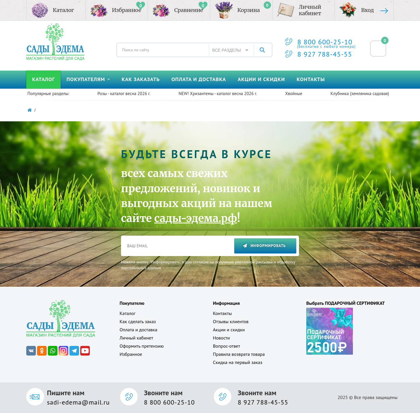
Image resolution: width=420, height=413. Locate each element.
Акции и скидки (261, 79)
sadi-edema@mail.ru (78, 402)
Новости (221, 338)
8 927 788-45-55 (324, 54)
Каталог (43, 79)
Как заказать (141, 79)
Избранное (131, 354)
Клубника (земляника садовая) (359, 93)
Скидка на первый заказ (237, 362)
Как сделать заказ (138, 321)
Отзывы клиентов (231, 321)
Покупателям (88, 79)
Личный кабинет (136, 338)
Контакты (311, 79)
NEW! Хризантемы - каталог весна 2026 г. (217, 93)
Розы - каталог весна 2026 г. (123, 93)
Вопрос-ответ (226, 346)
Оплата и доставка (199, 79)
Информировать (264, 245)
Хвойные (293, 93)
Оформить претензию (142, 346)
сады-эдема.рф (195, 218)
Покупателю (132, 303)
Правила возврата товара (239, 354)
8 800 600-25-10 (324, 42)
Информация (226, 303)
